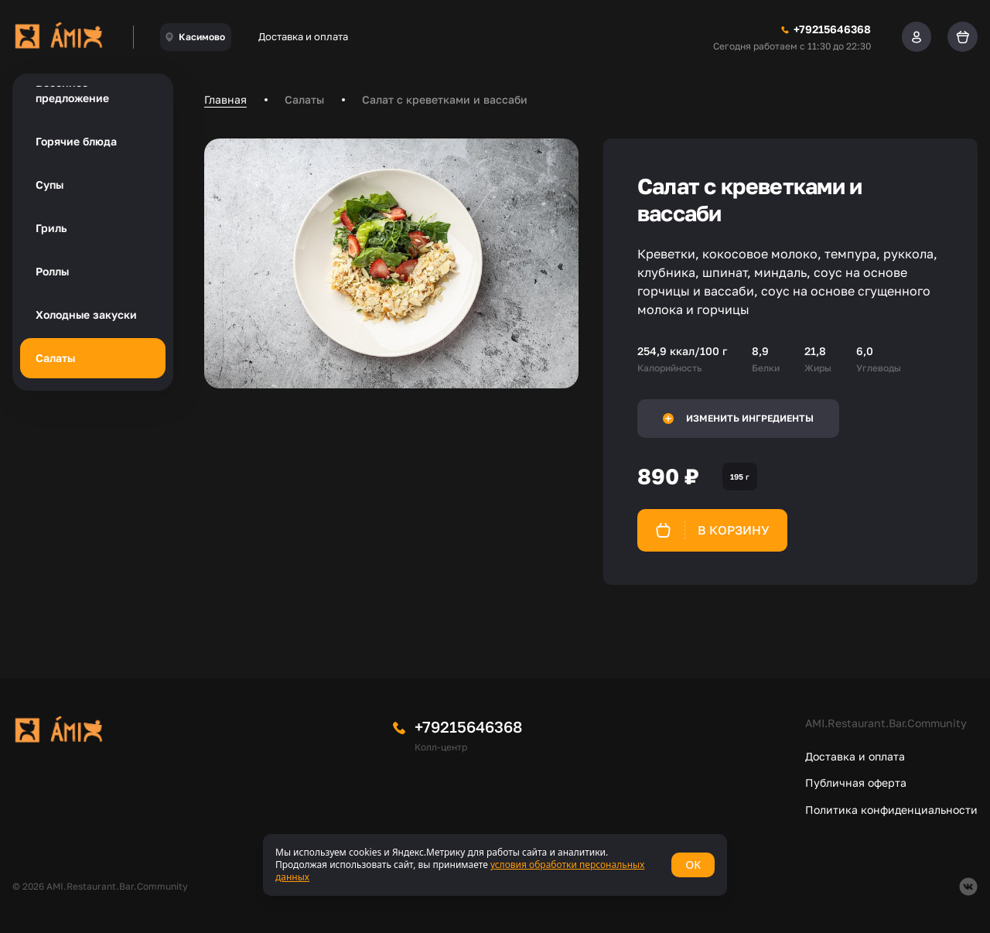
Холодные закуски (86, 314)
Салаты (55, 357)
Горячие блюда (76, 141)
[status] (495, 865)
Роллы (52, 271)
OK (693, 864)
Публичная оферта (855, 782)
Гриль (51, 227)
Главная (225, 99)
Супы (49, 184)
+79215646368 (468, 726)
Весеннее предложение (72, 90)
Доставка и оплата (303, 36)
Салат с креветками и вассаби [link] (444, 99)
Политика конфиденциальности (891, 809)
